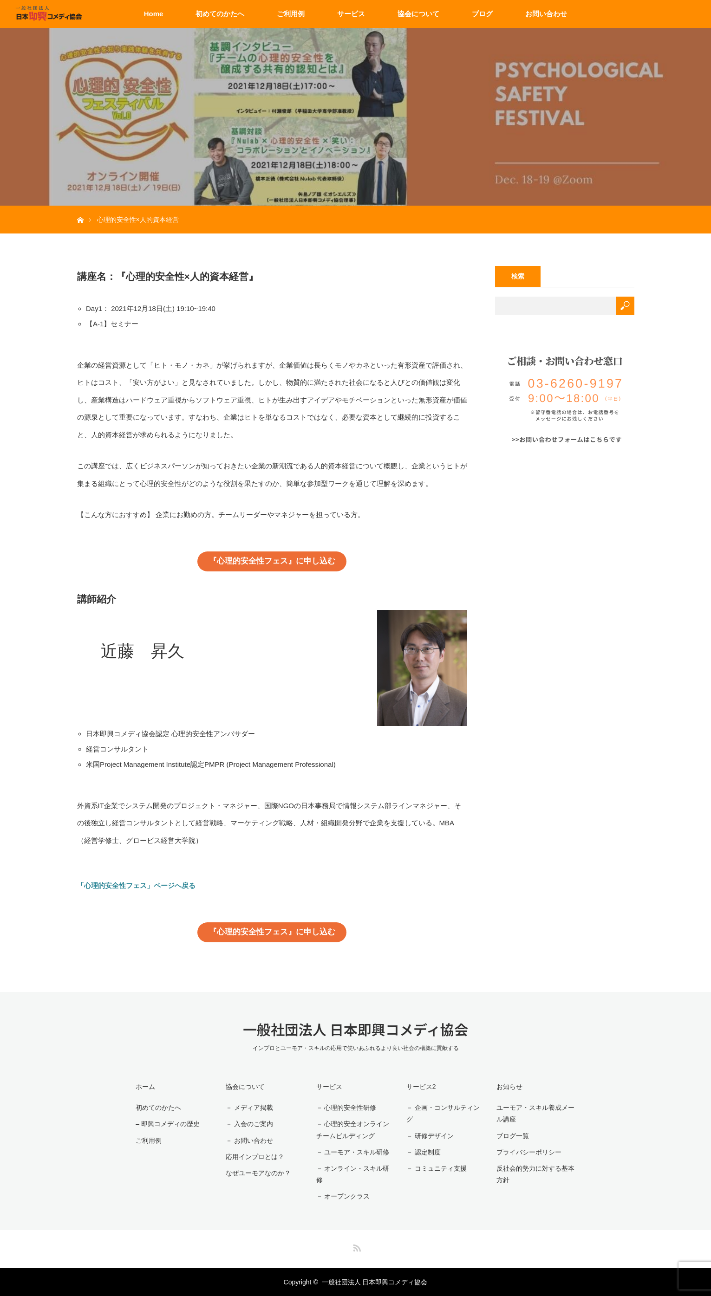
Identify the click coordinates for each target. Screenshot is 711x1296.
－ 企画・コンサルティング (443, 1113)
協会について (418, 14)
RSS (356, 1246)
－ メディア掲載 (249, 1107)
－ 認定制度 (423, 1152)
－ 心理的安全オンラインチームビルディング (353, 1129)
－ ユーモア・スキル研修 (353, 1152)
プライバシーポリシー (528, 1152)
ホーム (145, 1086)
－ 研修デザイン (430, 1136)
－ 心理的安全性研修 (346, 1107)
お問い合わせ (546, 14)
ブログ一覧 (512, 1136)
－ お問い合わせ (249, 1140)
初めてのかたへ (220, 14)
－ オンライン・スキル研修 (353, 1174)
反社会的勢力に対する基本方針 (535, 1174)
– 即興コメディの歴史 (168, 1124)
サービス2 (421, 1086)
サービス (351, 14)
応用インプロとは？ (255, 1156)
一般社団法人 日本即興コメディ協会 (355, 1029)
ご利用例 (291, 14)
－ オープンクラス (343, 1196)
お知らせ (509, 1086)
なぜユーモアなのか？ (258, 1173)
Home (153, 14)
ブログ (482, 14)
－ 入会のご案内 (249, 1124)
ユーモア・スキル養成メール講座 (535, 1113)
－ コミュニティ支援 (436, 1168)
